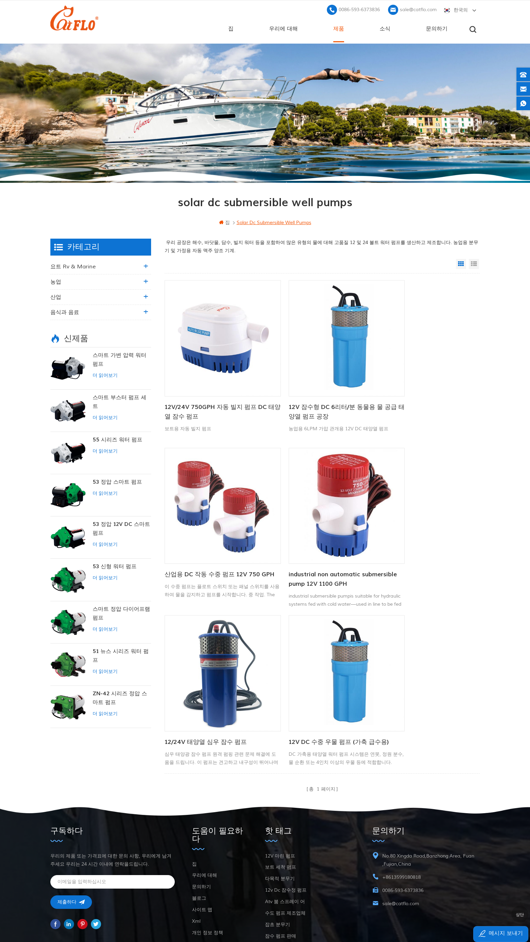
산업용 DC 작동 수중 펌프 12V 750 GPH (423, 392)
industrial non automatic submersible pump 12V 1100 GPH (212, 541)
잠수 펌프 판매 (280, 870)
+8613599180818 (401, 811)
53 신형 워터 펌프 (115, 565)
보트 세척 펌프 (280, 801)
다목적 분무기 (280, 812)
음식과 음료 (64, 311)
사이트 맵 (202, 843)
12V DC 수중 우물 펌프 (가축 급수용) (422, 541)
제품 (338, 27)
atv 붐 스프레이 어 (285, 835)
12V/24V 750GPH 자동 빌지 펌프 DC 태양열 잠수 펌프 (211, 392)
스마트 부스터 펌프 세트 (119, 401)
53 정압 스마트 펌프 (117, 481)
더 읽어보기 (105, 374)
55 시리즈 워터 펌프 (117, 438)
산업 (55, 296)
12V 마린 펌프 (280, 790)
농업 (55, 280)
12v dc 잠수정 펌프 (286, 824)
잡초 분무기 (277, 858)
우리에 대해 (283, 27)
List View (474, 263)
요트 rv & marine (73, 265)
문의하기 (437, 27)
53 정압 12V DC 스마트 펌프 (121, 527)
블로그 (199, 832)
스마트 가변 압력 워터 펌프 (119, 358)
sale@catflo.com (418, 8)
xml (196, 855)
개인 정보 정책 (207, 866)
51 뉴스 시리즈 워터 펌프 (121, 654)
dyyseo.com (364, 920)
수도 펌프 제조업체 (285, 847)
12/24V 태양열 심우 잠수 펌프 (311, 536)
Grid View (461, 263)
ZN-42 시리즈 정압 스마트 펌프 (120, 697)
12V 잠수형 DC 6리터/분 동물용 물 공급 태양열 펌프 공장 (317, 392)
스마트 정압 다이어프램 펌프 (121, 612)
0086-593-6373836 (359, 8)
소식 (385, 27)
